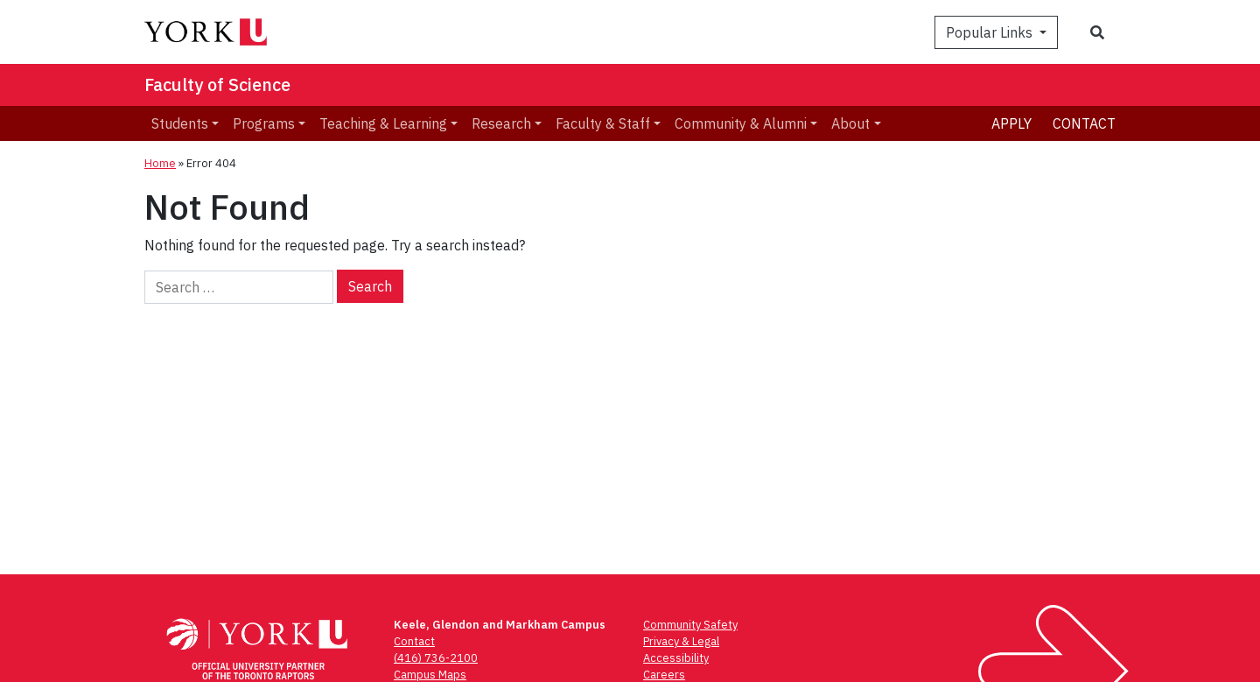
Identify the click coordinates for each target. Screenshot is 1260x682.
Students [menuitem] (179, 123)
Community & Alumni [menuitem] (741, 123)
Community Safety (690, 624)
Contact (1084, 123)
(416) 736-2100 (436, 657)
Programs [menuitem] (264, 123)
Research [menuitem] (501, 123)
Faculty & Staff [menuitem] (603, 123)
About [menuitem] (850, 123)
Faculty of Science (217, 84)
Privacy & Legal (681, 641)
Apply (1011, 123)
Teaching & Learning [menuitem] (383, 123)
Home (160, 163)
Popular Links (991, 32)
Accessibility (676, 657)
